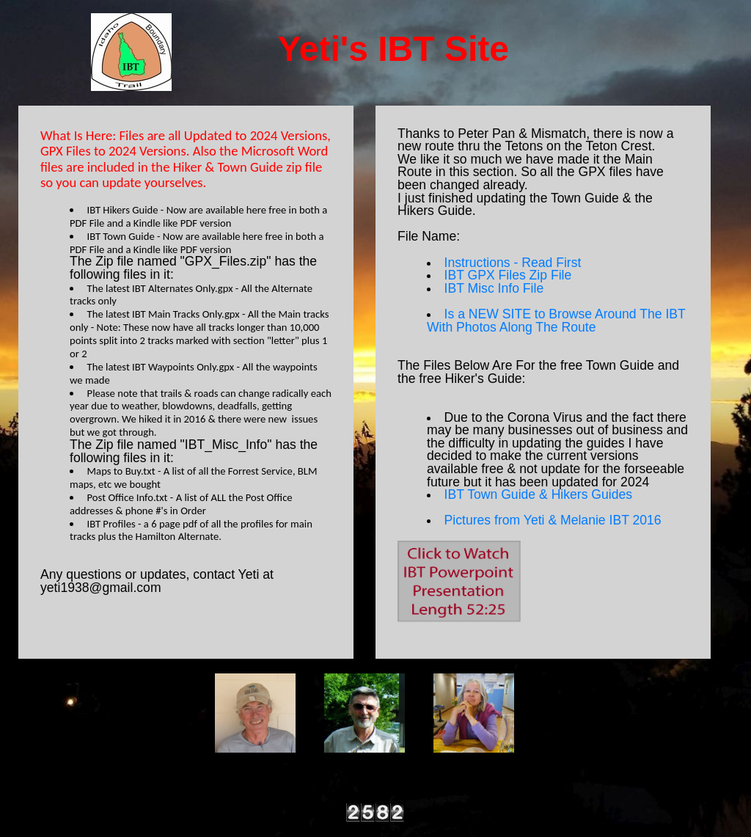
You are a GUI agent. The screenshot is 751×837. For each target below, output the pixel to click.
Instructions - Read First (513, 262)
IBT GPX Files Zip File (508, 275)
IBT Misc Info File (494, 288)
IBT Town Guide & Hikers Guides (538, 494)
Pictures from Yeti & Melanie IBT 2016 (553, 520)
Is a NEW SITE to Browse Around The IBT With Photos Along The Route (556, 321)
